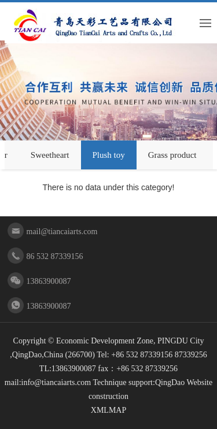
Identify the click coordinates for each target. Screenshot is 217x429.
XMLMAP (108, 410)
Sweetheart (50, 155)
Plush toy (109, 155)
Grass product (172, 155)
